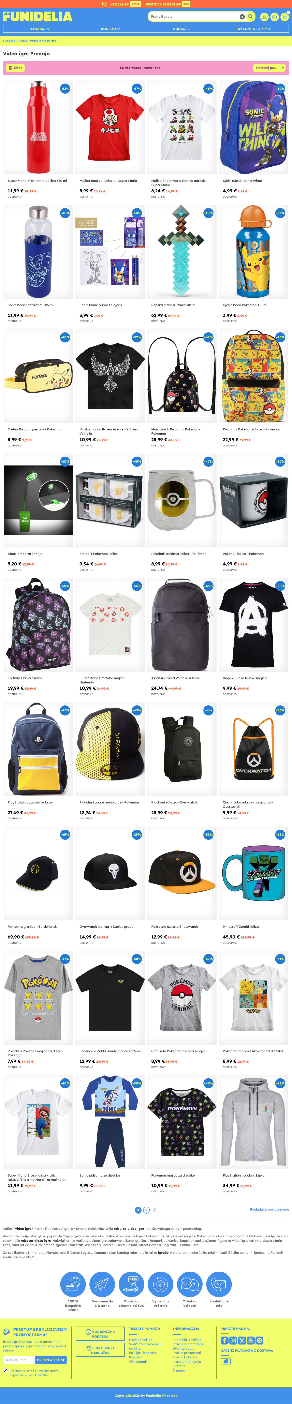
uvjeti (30, 1375)
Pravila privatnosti (187, 1353)
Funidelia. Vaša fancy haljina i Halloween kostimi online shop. (38, 16)
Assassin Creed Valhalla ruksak (175, 678)
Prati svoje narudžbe (100, 1350)
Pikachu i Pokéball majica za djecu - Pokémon (35, 1053)
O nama (179, 1370)
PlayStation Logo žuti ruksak (30, 802)
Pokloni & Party (251, 28)
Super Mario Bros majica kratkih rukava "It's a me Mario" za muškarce (37, 1177)
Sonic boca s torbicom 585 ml (31, 305)
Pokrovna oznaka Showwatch (174, 927)
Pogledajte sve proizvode (269, 1209)
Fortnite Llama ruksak (25, 678)
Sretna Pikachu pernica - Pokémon (35, 429)
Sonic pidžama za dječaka (99, 1175)
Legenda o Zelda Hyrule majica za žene (110, 1051)
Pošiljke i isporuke (143, 1353)
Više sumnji (138, 1362)
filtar (18, 68)
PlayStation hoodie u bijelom (245, 1175)
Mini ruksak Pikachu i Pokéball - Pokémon (175, 431)
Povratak (136, 1357)
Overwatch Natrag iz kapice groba (106, 927)
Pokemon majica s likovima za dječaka (253, 1051)
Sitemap (179, 1366)
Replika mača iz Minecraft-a (173, 305)
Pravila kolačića (185, 1357)
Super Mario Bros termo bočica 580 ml (37, 181)
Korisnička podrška (100, 1334)
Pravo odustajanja (187, 1362)
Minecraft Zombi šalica (241, 927)
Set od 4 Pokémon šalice (98, 554)
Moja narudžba (140, 1340)
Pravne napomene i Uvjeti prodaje (188, 1346)
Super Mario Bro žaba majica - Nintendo (103, 680)
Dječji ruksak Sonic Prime (242, 181)
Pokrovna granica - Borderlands (32, 927)
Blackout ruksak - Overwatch (174, 802)
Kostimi (108, 28)
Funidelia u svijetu (187, 1340)
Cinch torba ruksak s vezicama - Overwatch (248, 804)
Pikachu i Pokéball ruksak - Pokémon (251, 429)
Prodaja (23, 40)
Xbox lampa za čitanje (25, 554)
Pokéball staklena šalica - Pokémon (178, 554)
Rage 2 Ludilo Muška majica (245, 678)
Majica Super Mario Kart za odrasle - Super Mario (179, 183)
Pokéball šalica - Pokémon (243, 554)
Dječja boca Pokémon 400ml (245, 305)
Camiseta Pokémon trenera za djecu (179, 1051)
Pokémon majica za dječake (173, 1175)
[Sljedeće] (154, 1210)
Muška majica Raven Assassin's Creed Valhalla (108, 431)
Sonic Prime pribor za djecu (100, 305)
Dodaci (180, 28)
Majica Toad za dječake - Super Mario (108, 181)
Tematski (37, 28)
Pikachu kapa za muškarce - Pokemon (109, 802)
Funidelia (9, 40)
